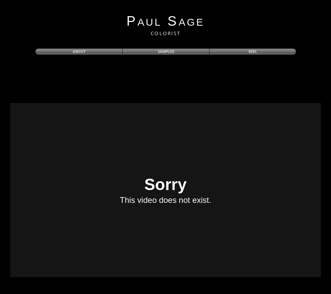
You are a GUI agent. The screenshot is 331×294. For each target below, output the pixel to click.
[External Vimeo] (165, 190)
